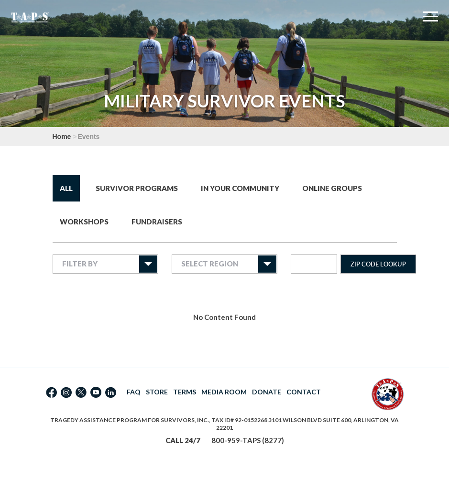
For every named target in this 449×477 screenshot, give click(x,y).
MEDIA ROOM (224, 392)
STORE (157, 392)
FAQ (134, 392)
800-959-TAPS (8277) (247, 440)
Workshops (84, 221)
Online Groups (332, 188)
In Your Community (240, 188)
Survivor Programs (137, 188)
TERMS (184, 392)
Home (62, 136)
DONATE (266, 392)
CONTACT (303, 392)
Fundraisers (156, 221)
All (66, 188)
